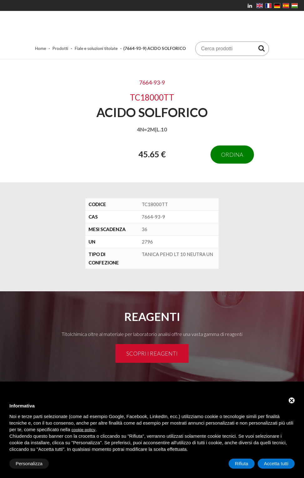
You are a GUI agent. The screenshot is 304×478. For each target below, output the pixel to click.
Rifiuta (241, 463)
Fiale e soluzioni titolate (96, 48)
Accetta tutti (276, 463)
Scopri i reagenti (152, 353)
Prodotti (60, 48)
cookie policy (83, 429)
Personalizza (29, 463)
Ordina (232, 154)
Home (40, 48)
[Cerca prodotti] (261, 48)
